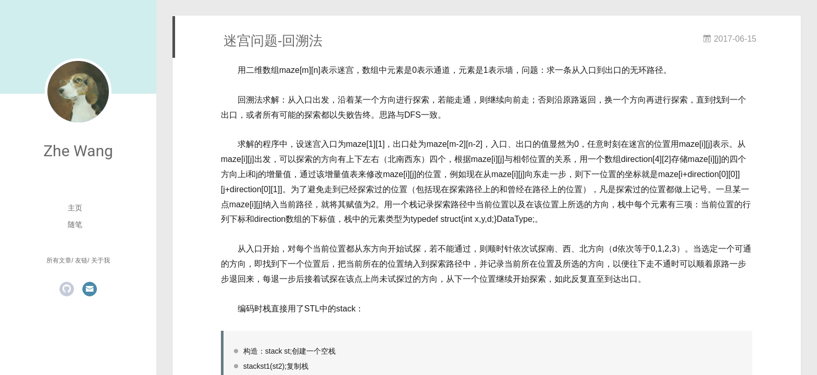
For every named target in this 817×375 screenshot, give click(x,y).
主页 (75, 208)
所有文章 (58, 260)
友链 (81, 260)
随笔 (75, 224)
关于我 (100, 260)
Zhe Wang (78, 151)
